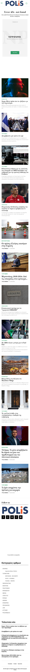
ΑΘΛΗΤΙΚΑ (4, 204)
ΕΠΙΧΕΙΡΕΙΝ (5, 376)
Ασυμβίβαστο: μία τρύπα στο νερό (12, 136)
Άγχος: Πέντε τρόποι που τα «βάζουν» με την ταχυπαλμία (15, 102)
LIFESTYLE (4, 99)
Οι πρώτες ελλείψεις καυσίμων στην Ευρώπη (14, 244)
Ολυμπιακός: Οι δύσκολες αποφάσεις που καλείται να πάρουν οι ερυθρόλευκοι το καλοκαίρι (15, 208)
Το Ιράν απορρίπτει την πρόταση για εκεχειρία (11, 488)
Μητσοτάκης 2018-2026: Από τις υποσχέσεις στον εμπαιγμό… (14, 277)
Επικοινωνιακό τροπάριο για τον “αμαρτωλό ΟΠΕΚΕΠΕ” (11, 309)
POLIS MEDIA (5, 248)
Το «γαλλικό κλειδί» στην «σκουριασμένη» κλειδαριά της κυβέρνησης (11, 415)
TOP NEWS (4, 133)
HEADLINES (5, 306)
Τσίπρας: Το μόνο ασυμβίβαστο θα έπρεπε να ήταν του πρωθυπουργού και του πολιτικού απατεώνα (15, 453)
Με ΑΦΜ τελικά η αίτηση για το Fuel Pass (14, 344)
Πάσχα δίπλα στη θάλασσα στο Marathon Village (11, 380)
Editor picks (6, 241)
